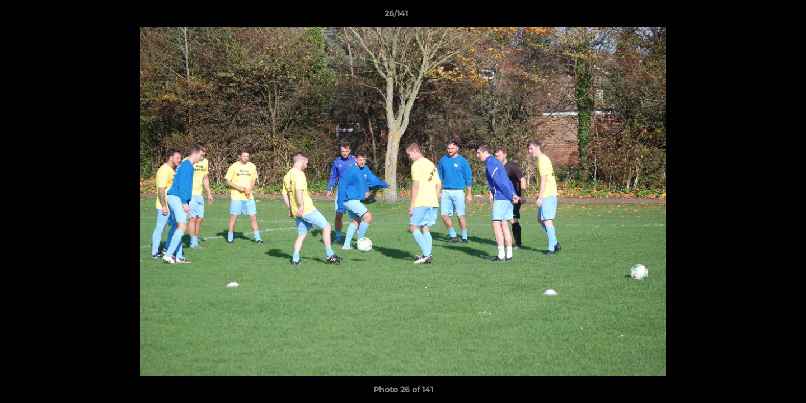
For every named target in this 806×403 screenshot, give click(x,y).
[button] (759, 16)
